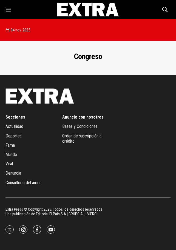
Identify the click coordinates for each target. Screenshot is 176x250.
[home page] (87, 9)
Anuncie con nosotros (83, 117)
